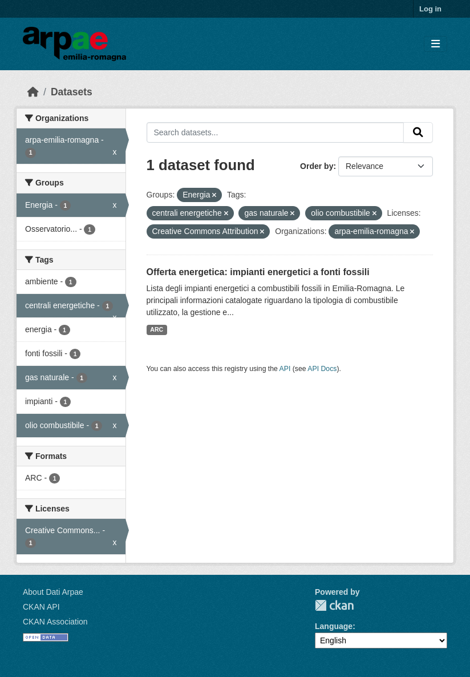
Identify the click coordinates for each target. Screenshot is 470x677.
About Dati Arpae (53, 592)
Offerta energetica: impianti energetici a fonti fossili (258, 272)
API (285, 369)
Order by (316, 166)
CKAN (334, 605)
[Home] (33, 92)
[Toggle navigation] (435, 44)
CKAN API (41, 606)
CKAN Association (55, 621)
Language (333, 626)
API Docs (322, 369)
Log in (430, 9)
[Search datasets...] (275, 132)
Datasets (71, 92)
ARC (156, 329)
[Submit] (418, 132)
